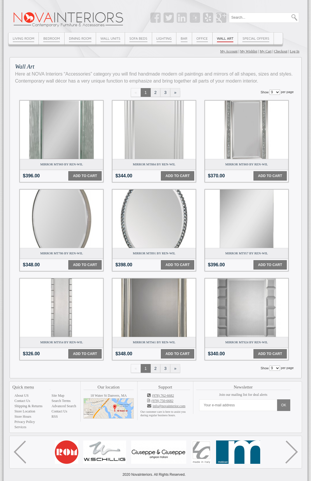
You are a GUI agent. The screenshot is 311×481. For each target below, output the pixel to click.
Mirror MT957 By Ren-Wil (246, 253)
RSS (55, 416)
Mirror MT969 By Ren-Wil (61, 164)
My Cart (266, 51)
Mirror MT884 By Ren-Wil (154, 164)
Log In (294, 51)
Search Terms (61, 401)
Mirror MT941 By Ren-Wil (154, 342)
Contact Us (22, 401)
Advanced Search (64, 406)
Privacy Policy (25, 422)
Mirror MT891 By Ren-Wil (154, 253)
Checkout (280, 51)
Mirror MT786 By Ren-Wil (61, 253)
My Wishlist (248, 51)
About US (22, 395)
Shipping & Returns (29, 406)
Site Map (58, 395)
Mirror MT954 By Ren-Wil (61, 342)
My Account (229, 51)
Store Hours (23, 416)
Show (264, 92)
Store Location (25, 411)
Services (21, 427)
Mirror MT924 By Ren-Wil (246, 342)
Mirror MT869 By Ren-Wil (246, 164)
